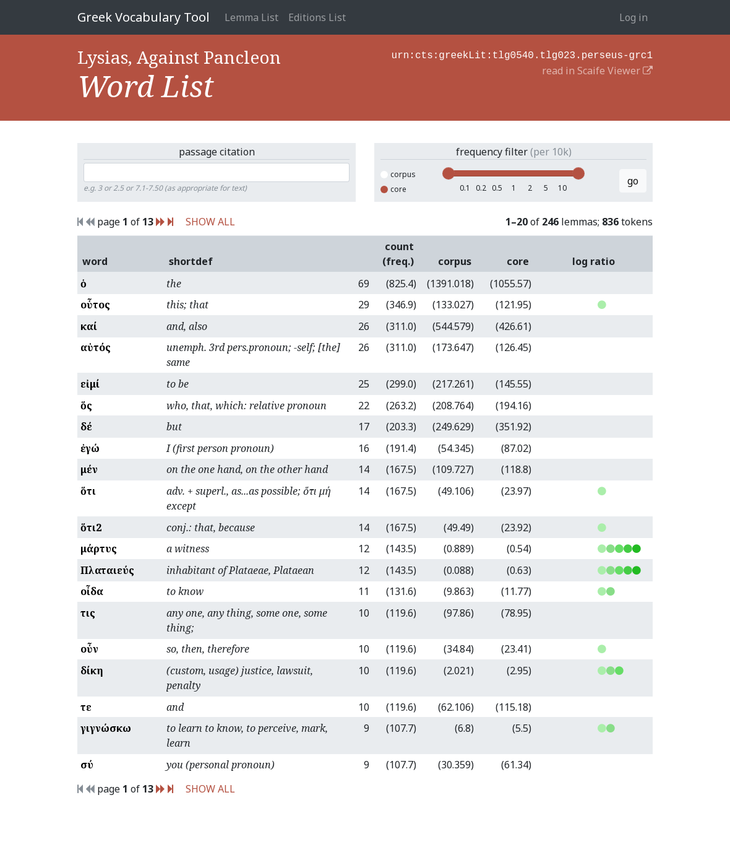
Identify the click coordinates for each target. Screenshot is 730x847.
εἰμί (90, 384)
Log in (633, 17)
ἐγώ (90, 448)
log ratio (593, 261)
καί (88, 326)
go (632, 181)
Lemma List (251, 17)
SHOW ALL (210, 221)
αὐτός (95, 347)
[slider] (448, 173)
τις (87, 613)
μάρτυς (98, 548)
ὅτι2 (90, 527)
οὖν (89, 649)
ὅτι (88, 491)
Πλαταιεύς (107, 570)
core (393, 189)
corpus (398, 174)
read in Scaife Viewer (597, 69)
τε (86, 707)
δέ (86, 426)
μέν (89, 469)
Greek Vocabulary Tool (143, 17)
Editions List (317, 17)
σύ (86, 764)
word (95, 261)
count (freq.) (398, 254)
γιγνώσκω (105, 728)
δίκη (91, 670)
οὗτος (95, 304)
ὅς (86, 405)
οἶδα (91, 591)
